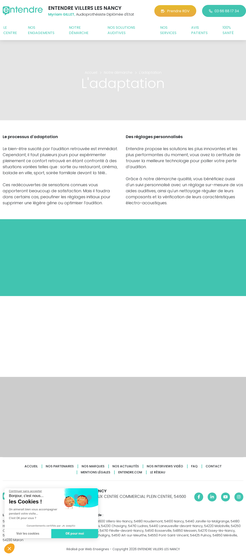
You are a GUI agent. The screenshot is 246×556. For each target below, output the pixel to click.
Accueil (31, 466)
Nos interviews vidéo (165, 466)
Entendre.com (130, 472)
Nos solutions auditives (121, 30)
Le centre (10, 30)
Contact (214, 466)
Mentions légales (95, 472)
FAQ (194, 466)
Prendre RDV (175, 11)
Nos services (168, 30)
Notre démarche (79, 30)
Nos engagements (41, 30)
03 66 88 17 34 (224, 11)
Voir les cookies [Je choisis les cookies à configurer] (27, 534)
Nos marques (93, 466)
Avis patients (199, 30)
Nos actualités (125, 466)
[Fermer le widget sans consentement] (25, 491)
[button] (9, 548)
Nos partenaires (60, 466)
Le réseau (157, 472)
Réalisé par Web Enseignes (87, 549)
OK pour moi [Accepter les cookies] (74, 534)
